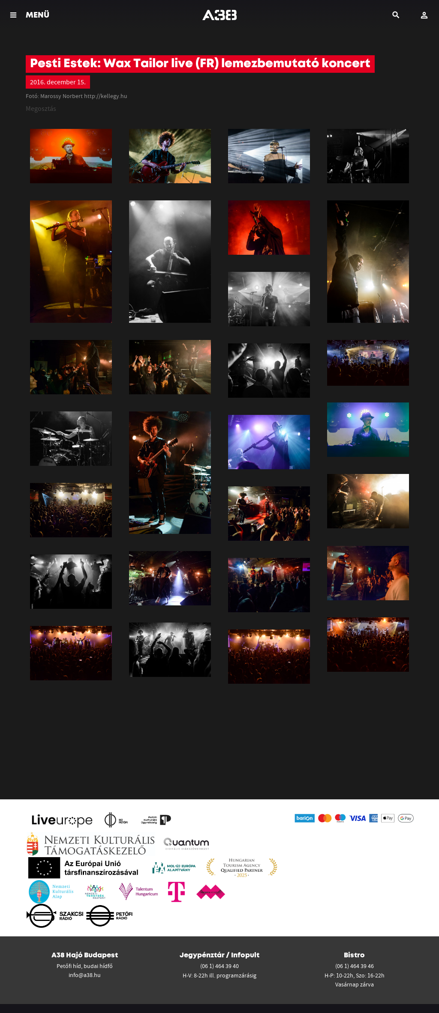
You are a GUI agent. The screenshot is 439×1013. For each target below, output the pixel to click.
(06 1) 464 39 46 (354, 966)
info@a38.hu (85, 975)
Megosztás (41, 108)
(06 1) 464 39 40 (219, 966)
